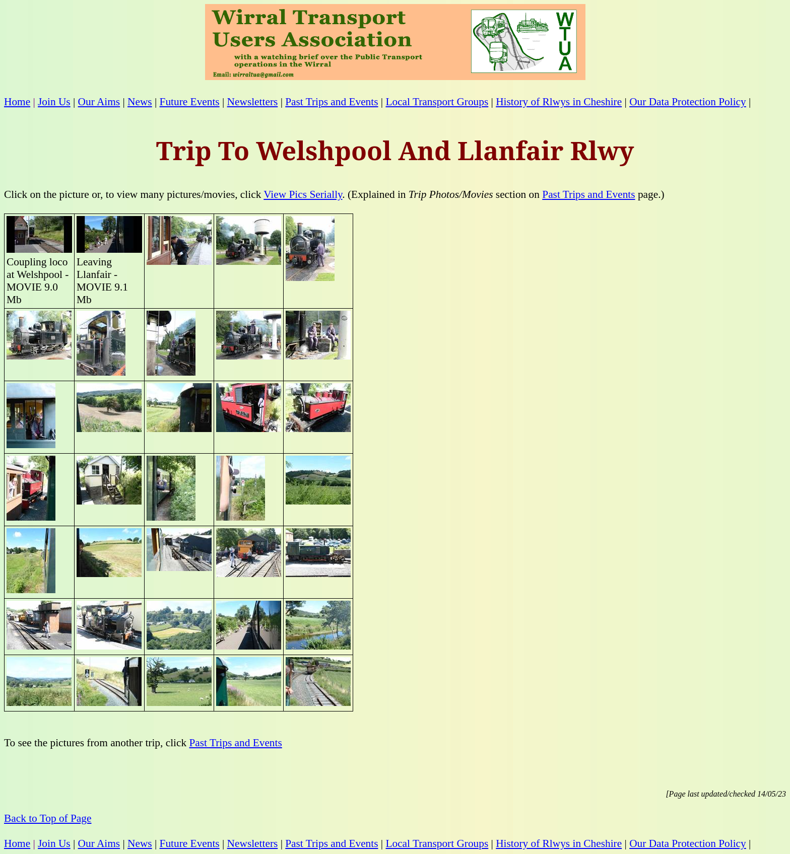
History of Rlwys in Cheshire (559, 102)
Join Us (54, 102)
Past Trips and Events (331, 102)
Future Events (190, 102)
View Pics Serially (303, 194)
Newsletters (252, 102)
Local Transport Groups (436, 102)
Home (17, 102)
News (139, 102)
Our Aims (99, 102)
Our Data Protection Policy (687, 102)
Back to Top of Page (47, 818)
